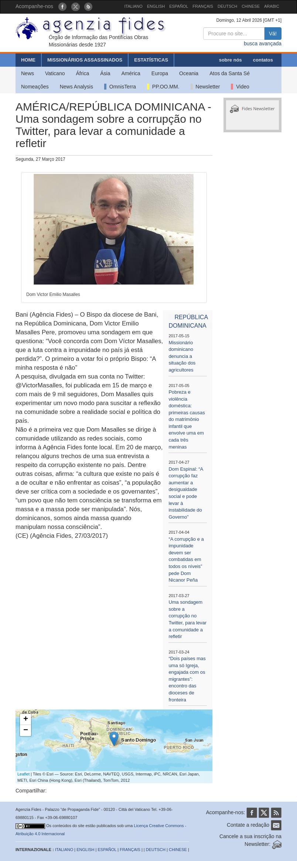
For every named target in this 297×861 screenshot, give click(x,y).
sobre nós (230, 60)
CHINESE (251, 6)
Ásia (105, 73)
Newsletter (205, 87)
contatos (263, 60)
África (82, 73)
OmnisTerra (120, 87)
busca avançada (262, 43)
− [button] (25, 730)
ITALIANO (133, 6)
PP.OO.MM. (163, 87)
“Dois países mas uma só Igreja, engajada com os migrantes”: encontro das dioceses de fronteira (186, 679)
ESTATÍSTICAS (151, 60)
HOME (28, 60)
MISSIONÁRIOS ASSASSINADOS (84, 60)
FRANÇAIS (202, 6)
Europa (159, 73)
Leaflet (23, 774)
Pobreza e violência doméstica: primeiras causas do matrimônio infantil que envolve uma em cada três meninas (186, 419)
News (27, 73)
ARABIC (271, 6)
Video (240, 87)
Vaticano (55, 73)
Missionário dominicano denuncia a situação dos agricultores (181, 356)
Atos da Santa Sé (229, 73)
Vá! (273, 33)
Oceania (188, 73)
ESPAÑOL (178, 6)
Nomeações (35, 87)
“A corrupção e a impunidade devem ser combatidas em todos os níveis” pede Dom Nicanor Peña (186, 559)
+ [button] (25, 719)
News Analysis (76, 87)
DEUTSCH (227, 6)
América (131, 73)
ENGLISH (156, 6)
